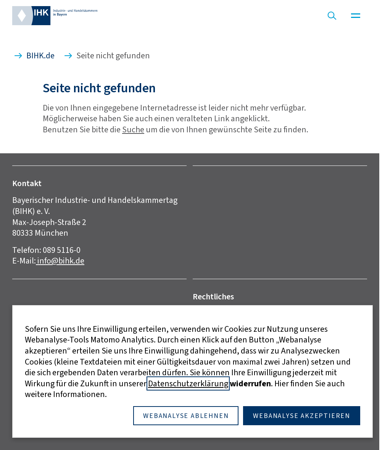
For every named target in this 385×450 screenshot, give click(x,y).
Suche (133, 129)
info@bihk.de (60, 260)
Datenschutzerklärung (188, 383)
